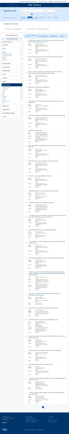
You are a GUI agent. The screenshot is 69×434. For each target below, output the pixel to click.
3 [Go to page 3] (46, 407)
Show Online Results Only (12, 38)
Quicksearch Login (31, 1)
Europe (3, 92)
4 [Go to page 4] (48, 407)
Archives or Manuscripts (40, 17)
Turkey (3, 99)
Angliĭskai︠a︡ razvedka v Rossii (35, 130)
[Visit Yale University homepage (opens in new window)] (5, 429)
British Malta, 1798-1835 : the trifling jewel (39, 87)
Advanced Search (25, 14)
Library (4, 74)
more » (3, 102)
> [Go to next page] (50, 407)
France (3, 90)
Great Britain (16, 29)
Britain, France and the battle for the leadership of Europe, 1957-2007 (45, 56)
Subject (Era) (6, 105)
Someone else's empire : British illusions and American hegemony (45, 350)
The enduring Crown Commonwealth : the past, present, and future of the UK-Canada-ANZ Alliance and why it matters (47, 216)
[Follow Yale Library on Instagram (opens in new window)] (4, 422)
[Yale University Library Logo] (34, 5)
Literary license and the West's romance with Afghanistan (43, 308)
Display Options (44, 36)
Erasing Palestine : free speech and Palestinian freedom (42, 229)
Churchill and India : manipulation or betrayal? (40, 176)
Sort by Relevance (53, 36)
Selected (62, 36)
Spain (3, 95)
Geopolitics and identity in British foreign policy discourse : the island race (46, 115)
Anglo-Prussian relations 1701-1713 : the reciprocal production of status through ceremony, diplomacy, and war (46, 41)
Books (3, 50)
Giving (49, 418)
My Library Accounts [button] (60, 1)
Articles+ (49, 17)
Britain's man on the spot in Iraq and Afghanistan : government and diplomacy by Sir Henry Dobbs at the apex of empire (45, 72)
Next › (27, 36)
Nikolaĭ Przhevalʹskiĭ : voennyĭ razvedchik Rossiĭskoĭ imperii (43, 319)
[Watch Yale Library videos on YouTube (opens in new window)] (5, 422)
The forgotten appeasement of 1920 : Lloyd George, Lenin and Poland (46, 258)
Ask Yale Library (43, 1)
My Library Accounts (30, 418)
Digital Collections (25, 18)
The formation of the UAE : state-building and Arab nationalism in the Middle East (45, 101)
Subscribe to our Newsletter (31, 420)
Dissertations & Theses (7, 53)
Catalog (30, 17)
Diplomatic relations (41, 29)
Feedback (51, 1)
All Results (23, 17)
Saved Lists (23, 1)
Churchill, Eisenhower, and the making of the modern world (43, 191)
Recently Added (6, 70)
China (3, 93)
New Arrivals (34, 18)
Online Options (39, 387)
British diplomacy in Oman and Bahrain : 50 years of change (43, 161)
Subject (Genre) (6, 109)
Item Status (5, 44)
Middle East (4, 96)
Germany (4, 98)
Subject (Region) (6, 84)
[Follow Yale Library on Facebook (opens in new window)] (2, 422)
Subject (4, 81)
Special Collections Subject (9, 113)
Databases (55, 17)
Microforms (4, 57)
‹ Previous (31, 36)
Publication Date (6, 63)
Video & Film (4, 59)
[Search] (31, 10)
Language (5, 77)
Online (3, 58)
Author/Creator (6, 67)
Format (4, 48)
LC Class (4, 116)
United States (5, 89)
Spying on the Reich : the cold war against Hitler (41, 364)
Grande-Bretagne (5, 101)
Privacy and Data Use (53, 420)
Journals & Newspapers (7, 55)
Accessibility (51, 416)
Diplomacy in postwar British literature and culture (41, 202)
